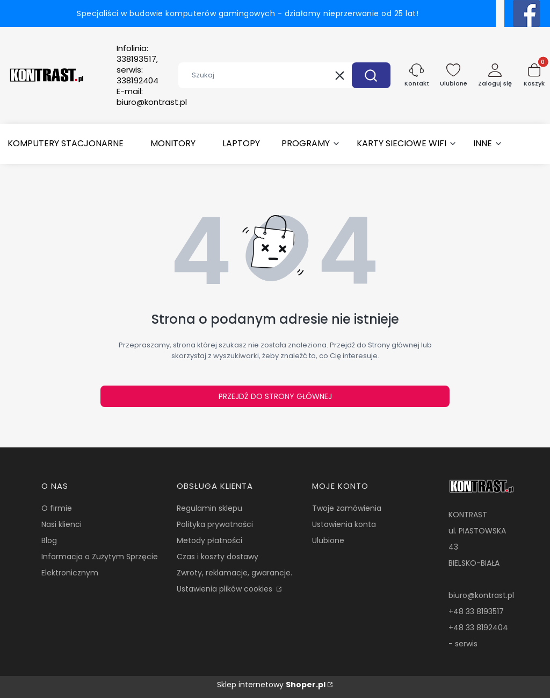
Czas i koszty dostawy (217, 556)
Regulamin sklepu (209, 508)
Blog (49, 540)
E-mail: (152, 97)
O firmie (56, 508)
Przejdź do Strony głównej (275, 396)
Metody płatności (209, 540)
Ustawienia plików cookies (225, 588)
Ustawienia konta (344, 524)
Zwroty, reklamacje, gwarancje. (234, 572)
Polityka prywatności (215, 524)
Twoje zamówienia (346, 508)
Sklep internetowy (271, 684)
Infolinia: (137, 64)
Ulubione (328, 540)
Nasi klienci (61, 524)
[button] (371, 75)
